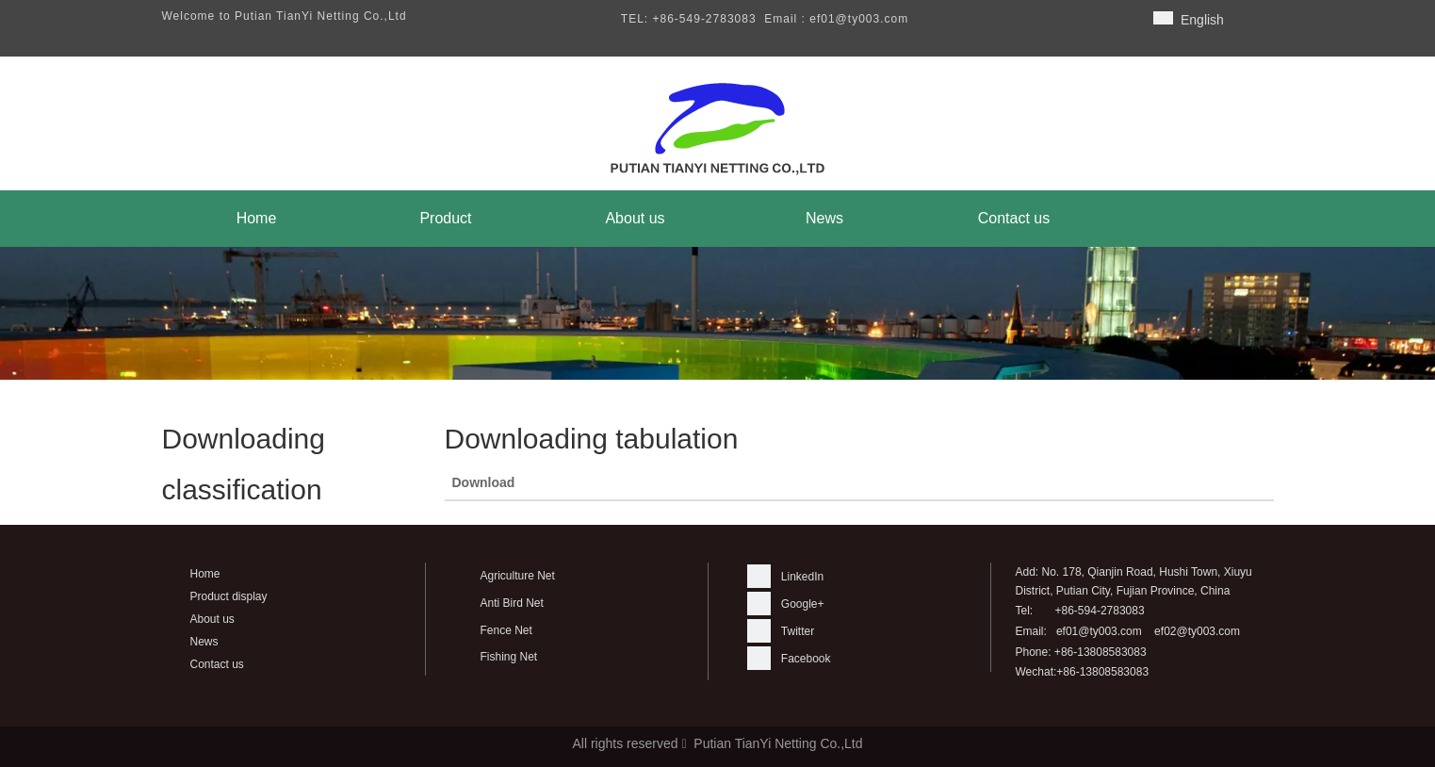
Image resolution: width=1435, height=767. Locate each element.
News (204, 641)
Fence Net (506, 630)
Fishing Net (509, 656)
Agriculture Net (518, 575)
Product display (229, 596)
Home (205, 573)
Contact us (217, 664)
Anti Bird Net (512, 603)
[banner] (717, 313)
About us (212, 619)
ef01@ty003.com (1099, 631)
